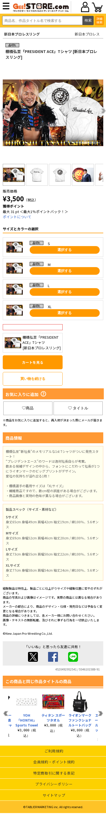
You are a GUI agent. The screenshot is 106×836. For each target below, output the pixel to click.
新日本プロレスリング (22, 34)
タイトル (78, 408)
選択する (64, 250)
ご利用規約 (53, 751)
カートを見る (32, 362)
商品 (28, 408)
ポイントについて (17, 216)
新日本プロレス (87, 34)
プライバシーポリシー (54, 784)
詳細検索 (99, 20)
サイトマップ (54, 795)
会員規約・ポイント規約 (53, 761)
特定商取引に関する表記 (53, 773)
